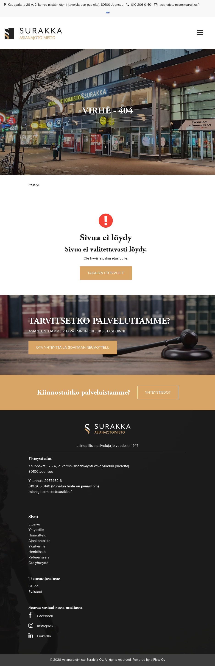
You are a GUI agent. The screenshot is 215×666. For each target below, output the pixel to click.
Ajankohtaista (39, 541)
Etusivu (34, 524)
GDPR (33, 586)
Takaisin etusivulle (105, 273)
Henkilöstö (37, 552)
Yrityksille (36, 530)
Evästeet (35, 591)
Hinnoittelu (37, 535)
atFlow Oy (158, 660)
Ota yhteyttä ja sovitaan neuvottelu (72, 347)
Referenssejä (38, 557)
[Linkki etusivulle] (33, 34)
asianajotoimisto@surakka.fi (179, 5)
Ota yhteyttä (38, 563)
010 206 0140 (141, 5)
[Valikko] (199, 33)
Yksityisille (36, 546)
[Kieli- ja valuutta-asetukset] (107, 12)
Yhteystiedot (158, 392)
